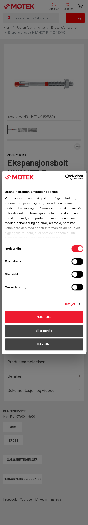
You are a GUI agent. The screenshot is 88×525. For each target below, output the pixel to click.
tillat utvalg (44, 330)
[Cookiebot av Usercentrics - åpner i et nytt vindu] (65, 177)
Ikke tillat (44, 344)
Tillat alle (44, 317)
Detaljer (69, 304)
